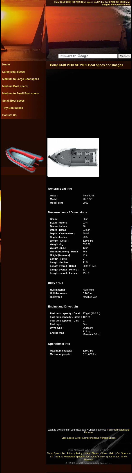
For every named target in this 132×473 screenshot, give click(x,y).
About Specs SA (56, 453)
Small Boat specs (13, 100)
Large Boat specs (13, 71)
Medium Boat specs (15, 86)
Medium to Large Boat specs (20, 79)
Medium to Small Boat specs (20, 93)
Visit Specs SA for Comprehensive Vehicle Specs (88, 437)
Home (6, 64)
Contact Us (9, 115)
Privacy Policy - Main (78, 453)
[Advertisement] (23, 129)
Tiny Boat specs (12, 108)
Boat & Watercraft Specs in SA (72, 456)
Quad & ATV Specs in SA (105, 456)
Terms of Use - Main (103, 453)
